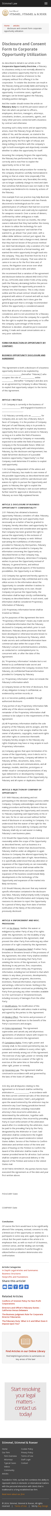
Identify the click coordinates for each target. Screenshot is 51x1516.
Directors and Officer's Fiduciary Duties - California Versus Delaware (21, 1309)
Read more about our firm (13, 1494)
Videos (7, 1466)
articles (16, 25)
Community (9, 1470)
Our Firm (6, 1452)
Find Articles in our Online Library (25, 1351)
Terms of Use (27, 1456)
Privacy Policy (27, 1452)
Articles (5, 1473)
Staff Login (26, 1459)
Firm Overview (10, 1456)
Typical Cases (10, 1463)
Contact (24, 1463)
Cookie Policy (27, 1449)
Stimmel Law (9, 3)
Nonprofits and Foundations (15, 1276)
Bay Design (43, 1506)
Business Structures (11, 1273)
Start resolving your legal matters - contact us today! (25, 1401)
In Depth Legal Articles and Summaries (20, 1270)
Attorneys (8, 1459)
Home (7, 25)
